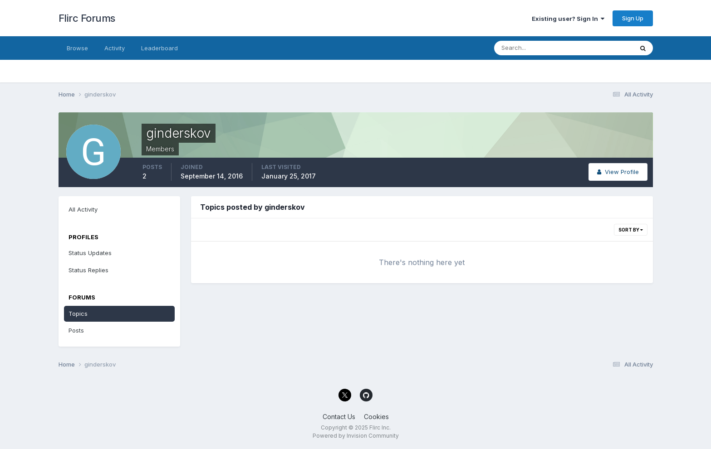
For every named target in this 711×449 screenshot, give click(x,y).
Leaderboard (159, 48)
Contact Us (339, 416)
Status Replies (88, 270)
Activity (114, 48)
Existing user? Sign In (568, 18)
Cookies (376, 416)
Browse (77, 48)
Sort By (630, 229)
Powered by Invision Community (356, 435)
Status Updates (90, 252)
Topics (78, 313)
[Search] (534, 48)
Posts (76, 330)
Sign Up (632, 18)
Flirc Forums (87, 18)
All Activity (83, 209)
